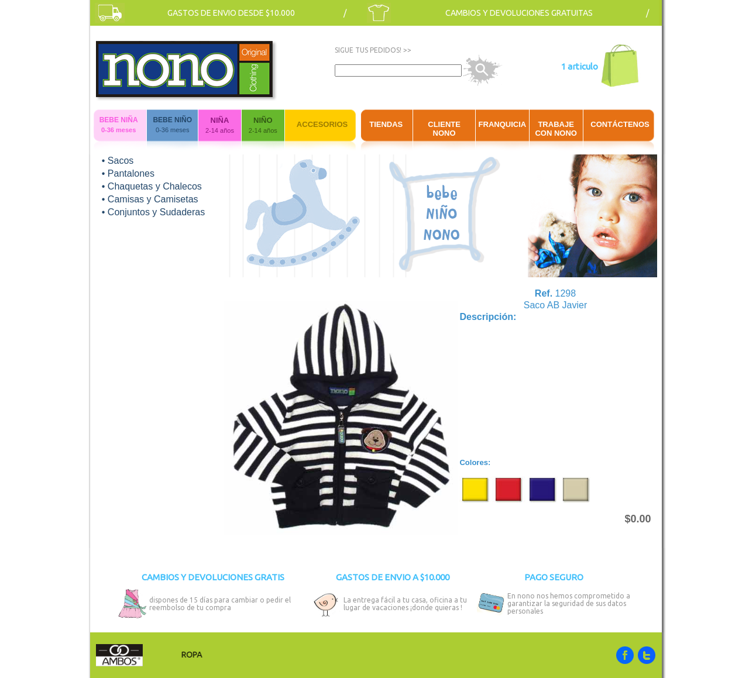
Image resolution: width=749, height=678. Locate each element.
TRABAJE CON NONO (556, 128)
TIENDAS (386, 124)
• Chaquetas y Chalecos (152, 186)
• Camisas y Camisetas (150, 199)
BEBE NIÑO (172, 120)
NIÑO (263, 120)
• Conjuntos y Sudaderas (153, 212)
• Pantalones (128, 173)
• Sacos (118, 161)
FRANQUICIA (503, 124)
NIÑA (220, 120)
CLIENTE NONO (444, 128)
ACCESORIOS (322, 124)
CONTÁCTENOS (619, 124)
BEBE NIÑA (118, 120)
